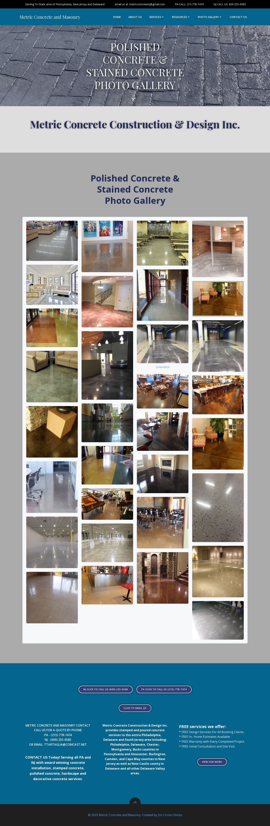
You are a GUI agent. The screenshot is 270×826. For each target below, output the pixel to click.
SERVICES (156, 17)
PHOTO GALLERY (210, 17)
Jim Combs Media (170, 815)
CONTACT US (238, 17)
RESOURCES (181, 17)
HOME (117, 17)
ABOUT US (135, 17)
